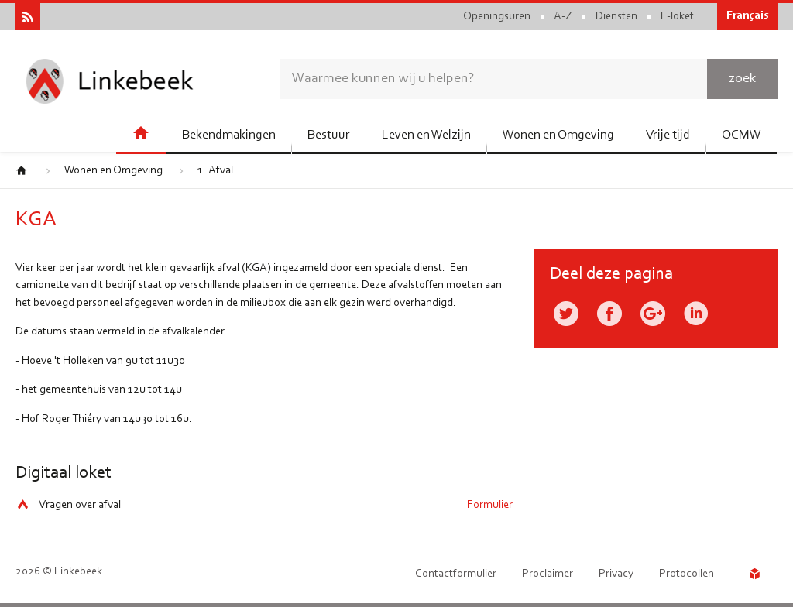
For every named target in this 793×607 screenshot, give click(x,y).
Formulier (490, 505)
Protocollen (686, 574)
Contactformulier (455, 574)
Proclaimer (547, 574)
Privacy (616, 574)
